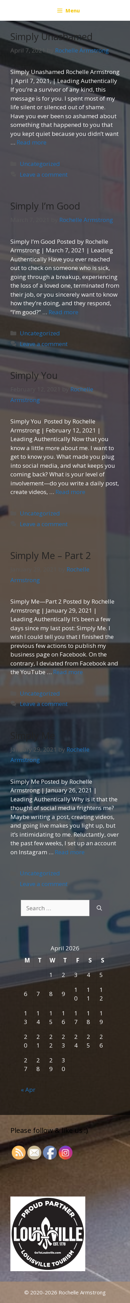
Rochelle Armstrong (82, 1292)
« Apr (28, 1089)
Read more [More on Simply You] (70, 492)
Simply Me (32, 735)
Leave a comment (44, 174)
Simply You (34, 375)
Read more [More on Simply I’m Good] (63, 312)
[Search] (99, 908)
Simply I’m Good (45, 205)
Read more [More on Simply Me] (70, 852)
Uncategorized (40, 164)
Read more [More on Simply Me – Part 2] (68, 672)
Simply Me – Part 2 (50, 555)
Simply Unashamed (51, 36)
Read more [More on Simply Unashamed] (31, 142)
